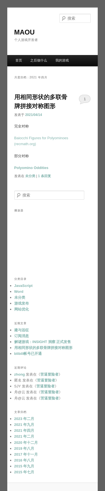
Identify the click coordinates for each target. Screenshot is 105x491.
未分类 (30, 176)
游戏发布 (21, 303)
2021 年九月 (24, 425)
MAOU (24, 32)
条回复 (44, 176)
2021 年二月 (24, 436)
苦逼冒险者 (49, 374)
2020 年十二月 (26, 442)
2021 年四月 (24, 430)
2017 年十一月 (26, 454)
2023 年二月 (24, 419)
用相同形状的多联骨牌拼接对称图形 (43, 348)
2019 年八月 (24, 448)
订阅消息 (21, 336)
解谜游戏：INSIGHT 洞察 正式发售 (42, 342)
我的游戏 (62, 60)
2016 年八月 (24, 460)
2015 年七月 (24, 472)
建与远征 (21, 330)
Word (19, 291)
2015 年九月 (24, 466)
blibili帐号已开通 (28, 353)
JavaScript (23, 286)
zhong (19, 374)
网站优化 (21, 309)
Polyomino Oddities (31, 168)
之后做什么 (38, 60)
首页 (18, 60)
